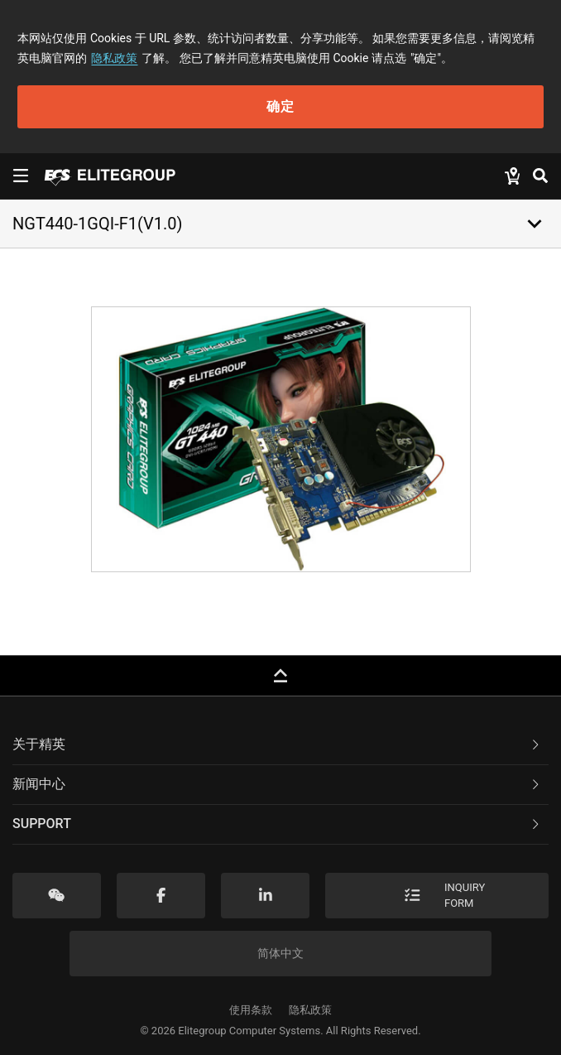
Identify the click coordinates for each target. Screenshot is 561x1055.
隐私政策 (114, 58)
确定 (280, 106)
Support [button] (277, 823)
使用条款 (250, 1010)
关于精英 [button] (277, 744)
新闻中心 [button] (277, 784)
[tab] (280, 745)
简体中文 (280, 953)
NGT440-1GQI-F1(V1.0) (97, 224)
